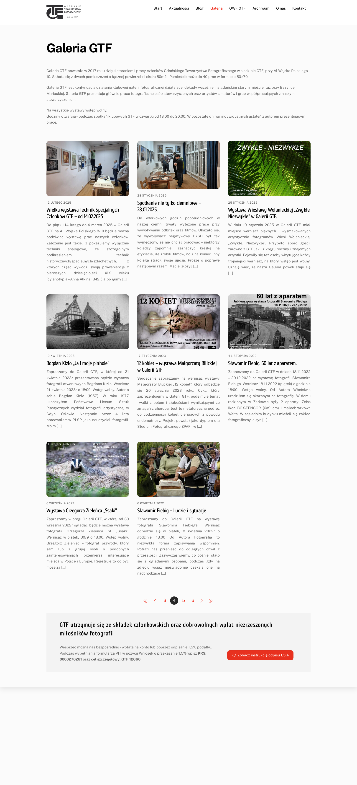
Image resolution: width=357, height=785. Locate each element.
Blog (200, 8)
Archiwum (260, 8)
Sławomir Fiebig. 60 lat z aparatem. (262, 363)
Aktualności (179, 8)
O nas (281, 8)
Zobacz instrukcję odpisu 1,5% (260, 655)
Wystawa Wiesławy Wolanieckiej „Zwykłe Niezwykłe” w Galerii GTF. (269, 213)
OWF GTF (237, 8)
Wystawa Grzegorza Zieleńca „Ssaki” (81, 511)
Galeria (216, 8)
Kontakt (299, 8)
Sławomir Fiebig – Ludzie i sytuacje (171, 511)
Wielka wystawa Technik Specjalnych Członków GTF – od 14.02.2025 (82, 213)
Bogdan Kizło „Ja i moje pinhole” (77, 363)
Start (157, 8)
